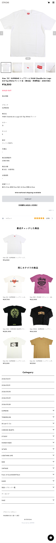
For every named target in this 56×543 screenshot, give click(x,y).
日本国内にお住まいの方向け (28, 205)
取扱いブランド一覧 (9, 487)
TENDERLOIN (6, 417)
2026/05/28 (6, 404)
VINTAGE (5, 468)
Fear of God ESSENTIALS (11, 475)
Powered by (28, 523)
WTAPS (4, 449)
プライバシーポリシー (10, 512)
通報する (51, 210)
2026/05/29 (6, 398)
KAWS (4, 481)
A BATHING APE (7, 456)
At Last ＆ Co (6, 424)
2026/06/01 (6, 379)
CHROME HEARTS (8, 430)
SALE (3, 500)
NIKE (3, 462)
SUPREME (5, 411)
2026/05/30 (6, 392)
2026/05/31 (6, 385)
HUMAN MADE (7, 443)
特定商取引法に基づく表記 (11, 515)
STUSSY (4, 436)
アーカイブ (5, 494)
